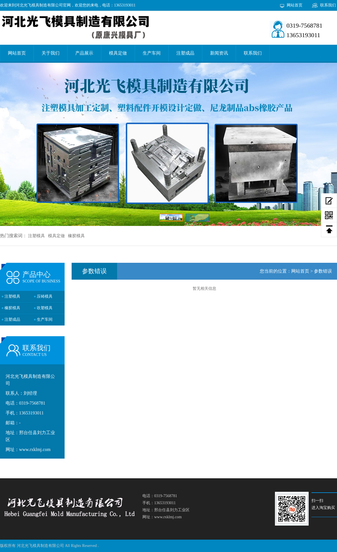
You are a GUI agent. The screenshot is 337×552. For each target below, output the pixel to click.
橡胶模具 (76, 236)
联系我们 (328, 5)
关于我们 (51, 53)
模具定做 (118, 53)
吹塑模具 (45, 308)
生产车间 (152, 53)
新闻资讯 (219, 53)
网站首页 (294, 5)
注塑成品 (185, 53)
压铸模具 (45, 296)
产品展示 (84, 53)
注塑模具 (36, 236)
